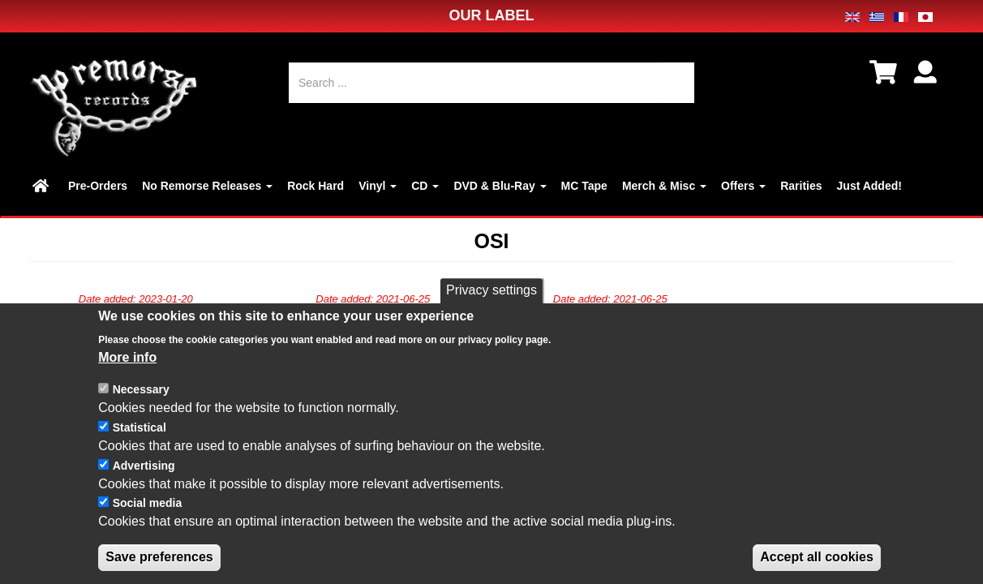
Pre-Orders (97, 185)
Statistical (139, 445)
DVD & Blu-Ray (499, 185)
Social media (147, 520)
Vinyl (377, 185)
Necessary (141, 407)
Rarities (801, 185)
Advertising (144, 483)
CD (425, 185)
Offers (743, 185)
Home (43, 186)
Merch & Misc (664, 185)
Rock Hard (315, 185)
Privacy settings (491, 308)
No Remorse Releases (207, 185)
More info (127, 374)
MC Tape (584, 185)
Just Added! (869, 185)
